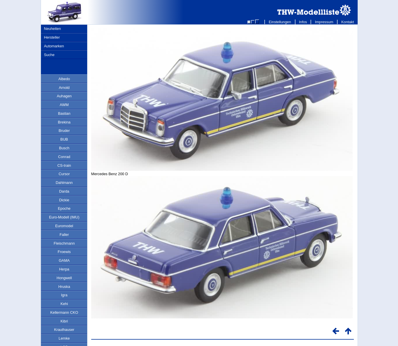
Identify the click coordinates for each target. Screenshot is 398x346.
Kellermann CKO (64, 312)
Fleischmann (64, 243)
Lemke (64, 338)
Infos (303, 22)
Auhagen (64, 96)
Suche (49, 55)
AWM (64, 105)
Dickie (64, 200)
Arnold (64, 87)
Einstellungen (280, 22)
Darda (64, 191)
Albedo (64, 79)
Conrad (64, 157)
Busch (64, 148)
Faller (64, 234)
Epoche (64, 208)
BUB (64, 139)
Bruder (64, 130)
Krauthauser (64, 329)
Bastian (64, 113)
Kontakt (348, 22)
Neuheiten (52, 28)
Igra (64, 295)
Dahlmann (64, 182)
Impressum (324, 22)
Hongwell (64, 278)
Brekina (64, 122)
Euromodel (64, 226)
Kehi (64, 304)
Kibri (64, 321)
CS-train (64, 165)
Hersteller (52, 37)
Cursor (64, 174)
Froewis (64, 252)
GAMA (64, 260)
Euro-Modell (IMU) (64, 217)
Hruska (64, 286)
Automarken (54, 46)
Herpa (64, 269)
